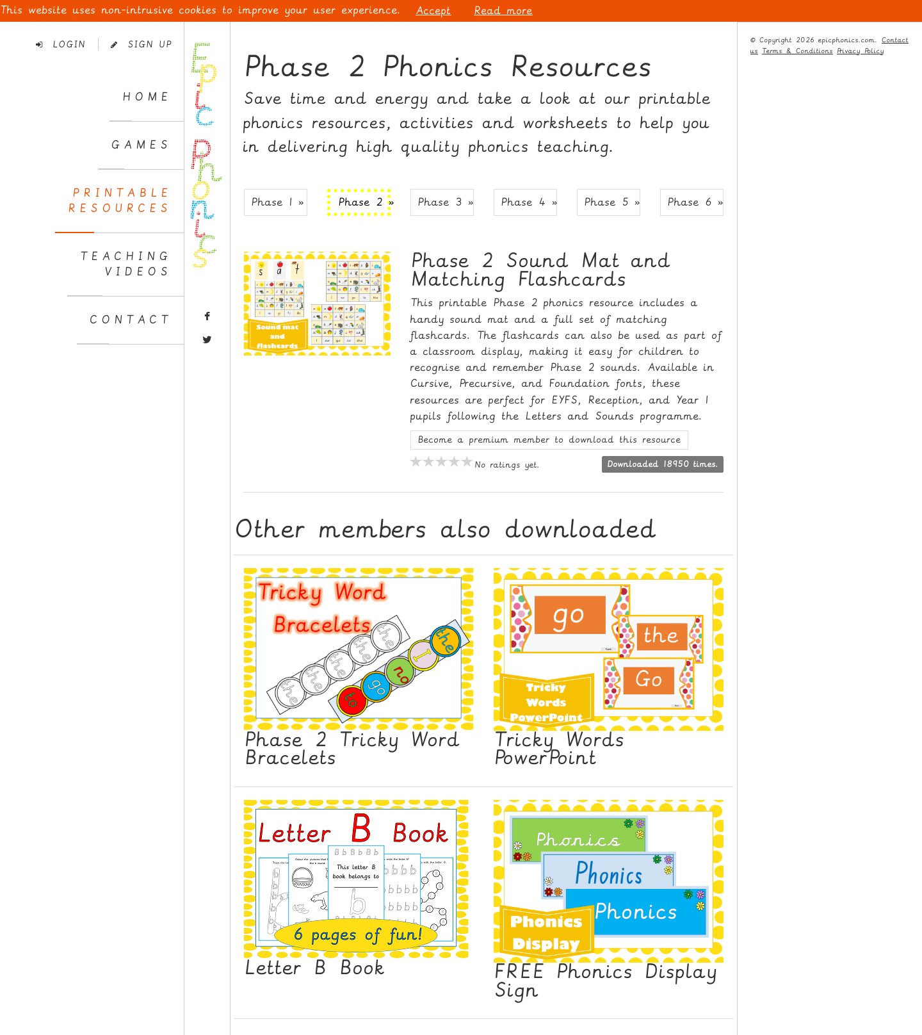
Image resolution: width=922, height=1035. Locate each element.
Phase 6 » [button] (695, 202)
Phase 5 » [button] (612, 202)
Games (141, 145)
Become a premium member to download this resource (549, 440)
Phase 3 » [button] (445, 202)
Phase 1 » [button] (277, 202)
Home (147, 97)
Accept (433, 10)
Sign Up (141, 44)
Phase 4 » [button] (529, 202)
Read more (503, 10)
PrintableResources (120, 201)
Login (61, 44)
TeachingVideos (126, 264)
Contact (131, 320)
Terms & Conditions (797, 51)
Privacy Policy (860, 51)
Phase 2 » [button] (364, 202)
